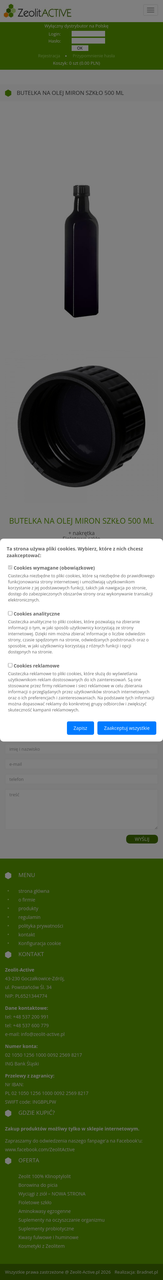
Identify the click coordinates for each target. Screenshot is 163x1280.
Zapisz (80, 727)
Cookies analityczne (81, 632)
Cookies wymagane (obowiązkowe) (81, 584)
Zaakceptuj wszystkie (127, 727)
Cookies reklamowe (81, 687)
